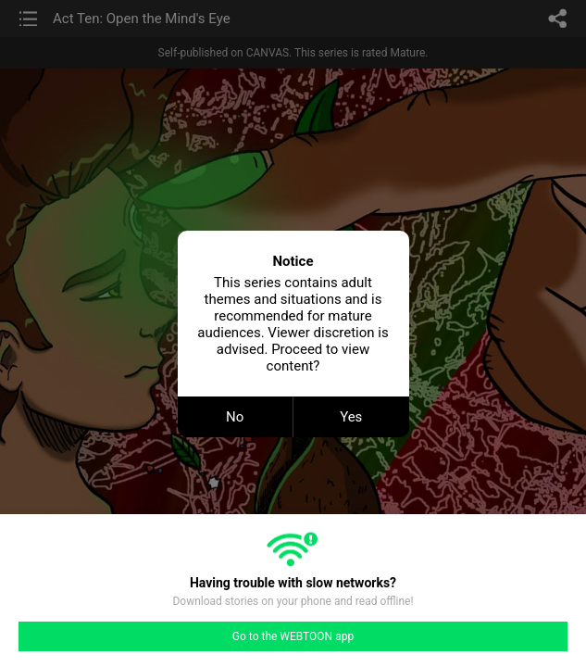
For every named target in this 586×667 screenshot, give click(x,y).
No (234, 417)
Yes (351, 417)
